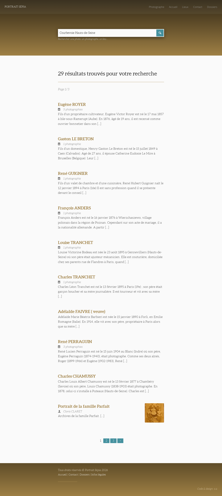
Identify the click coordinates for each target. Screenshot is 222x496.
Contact (197, 7)
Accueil (172, 7)
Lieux (184, 7)
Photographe (155, 7)
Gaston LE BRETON (77, 139)
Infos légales (101, 474)
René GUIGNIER (74, 173)
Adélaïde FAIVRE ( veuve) (83, 311)
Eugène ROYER (73, 104)
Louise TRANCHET (77, 242)
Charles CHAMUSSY (78, 376)
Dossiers (212, 7)
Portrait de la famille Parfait (85, 406)
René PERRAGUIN (76, 341)
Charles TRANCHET (78, 277)
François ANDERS (75, 208)
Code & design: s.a (206, 488)
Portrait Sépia (16, 6)
